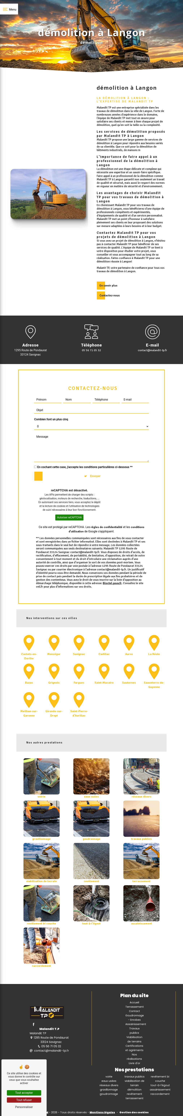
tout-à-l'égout (160, 1085)
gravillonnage (109, 1089)
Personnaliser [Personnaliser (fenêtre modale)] (24, 1107)
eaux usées (109, 1081)
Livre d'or (134, 1063)
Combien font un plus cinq (51, 404)
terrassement (134, 1098)
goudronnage (109, 1094)
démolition (134, 1089)
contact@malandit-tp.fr (152, 350)
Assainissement (135, 1024)
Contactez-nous (110, 295)
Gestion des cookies (134, 1112)
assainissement (160, 1089)
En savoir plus (108, 285)
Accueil (134, 1002)
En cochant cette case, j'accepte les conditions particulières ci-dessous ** (85, 452)
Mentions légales (102, 1112)
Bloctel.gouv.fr (112, 568)
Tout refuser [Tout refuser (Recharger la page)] (24, 1100)
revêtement (134, 1094)
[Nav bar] (9, 9)
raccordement (160, 1094)
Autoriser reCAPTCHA (69, 502)
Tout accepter (24, 1092)
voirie (109, 1076)
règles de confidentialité (106, 512)
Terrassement (134, 1007)
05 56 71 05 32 (91, 350)
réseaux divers (109, 1085)
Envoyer (95, 461)
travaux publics (134, 1076)
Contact (134, 1011)
